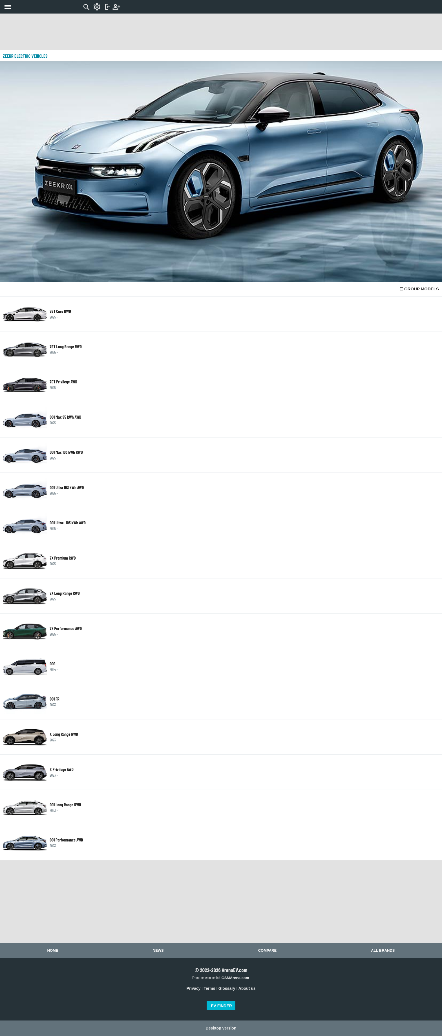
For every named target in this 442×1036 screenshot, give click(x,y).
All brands (383, 950)
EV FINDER (221, 1006)
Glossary (226, 988)
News (158, 950)
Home (52, 950)
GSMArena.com (235, 978)
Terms (209, 988)
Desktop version (221, 1028)
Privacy (194, 988)
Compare (267, 950)
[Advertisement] (221, 32)
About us (247, 988)
